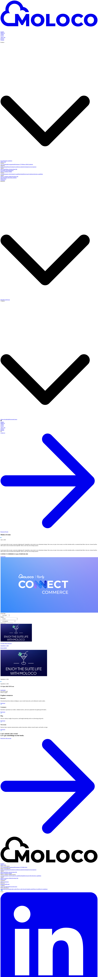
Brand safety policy (13, 889)
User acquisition (4, 164)
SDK (23, 867)
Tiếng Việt (3, 37)
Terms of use (36, 889)
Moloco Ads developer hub (11, 169)
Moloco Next (3, 879)
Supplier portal (30, 889)
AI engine (3, 174)
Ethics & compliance (43, 889)
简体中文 (3, 33)
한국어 (2, 35)
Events (8, 299)
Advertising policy (5, 889)
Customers (3, 180)
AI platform (30, 164)
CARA (25, 867)
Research (5, 299)
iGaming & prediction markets (17, 166)
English (2, 31)
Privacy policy (20, 889)
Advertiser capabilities (38, 174)
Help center (3, 169)
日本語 (2, 34)
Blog (2, 884)
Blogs (2, 299)
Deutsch (2, 38)
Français (2, 40)
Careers (15, 419)
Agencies (34, 166)
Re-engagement (10, 164)
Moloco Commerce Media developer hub (9, 176)
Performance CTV (18, 164)
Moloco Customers (5, 881)
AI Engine (3, 875)
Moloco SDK (25, 164)
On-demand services (28, 166)
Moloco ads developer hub (11, 872)
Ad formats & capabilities (15, 174)
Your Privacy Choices (8, 890)
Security (25, 889)
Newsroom (11, 419)
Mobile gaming (4, 166)
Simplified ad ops (24, 174)
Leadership (6, 419)
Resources (3, 531)
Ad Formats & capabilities (15, 875)
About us (2, 419)
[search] (1, 431)
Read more (3, 703)
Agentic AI (7, 174)
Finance (8, 166)
